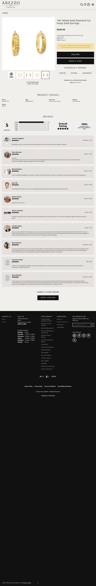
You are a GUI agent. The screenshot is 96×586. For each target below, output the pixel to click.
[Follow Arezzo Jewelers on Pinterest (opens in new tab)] (89, 335)
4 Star (16, 124)
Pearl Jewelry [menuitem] (44, 352)
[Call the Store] (22, 324)
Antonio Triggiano (18, 138)
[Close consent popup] (38, 582)
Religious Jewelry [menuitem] (45, 350)
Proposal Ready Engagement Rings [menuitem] (46, 320)
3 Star (16, 126)
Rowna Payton (16, 197)
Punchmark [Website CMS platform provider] (51, 395)
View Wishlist (60, 327)
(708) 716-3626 (32, 84)
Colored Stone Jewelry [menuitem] (47, 347)
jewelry (5, 13)
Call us (4, 319)
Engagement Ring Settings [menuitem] (46, 324)
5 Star (16, 122)
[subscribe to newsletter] (92, 325)
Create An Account (62, 322)
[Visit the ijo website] (42, 376)
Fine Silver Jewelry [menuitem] (46, 355)
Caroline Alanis (17, 226)
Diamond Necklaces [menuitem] (46, 369)
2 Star (16, 128)
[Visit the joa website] (48, 376)
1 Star (16, 130)
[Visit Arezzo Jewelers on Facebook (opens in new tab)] (79, 335)
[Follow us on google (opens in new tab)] (74, 335)
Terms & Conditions (50, 386)
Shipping (62, 73)
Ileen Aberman (17, 152)
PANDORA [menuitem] (44, 363)
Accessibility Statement (64, 386)
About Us (59, 319)
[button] (81, 5)
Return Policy (28, 386)
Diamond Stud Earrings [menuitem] (47, 366)
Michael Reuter (17, 169)
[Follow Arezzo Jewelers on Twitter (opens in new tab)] (74, 340)
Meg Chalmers (16, 243)
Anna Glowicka (17, 275)
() (48, 122)
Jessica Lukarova (17, 210)
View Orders (60, 324)
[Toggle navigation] (93, 4)
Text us (4, 322)
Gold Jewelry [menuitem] (44, 344)
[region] (28, 43)
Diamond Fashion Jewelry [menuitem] (46, 336)
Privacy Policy (38, 386)
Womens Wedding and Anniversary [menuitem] (47, 331)
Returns (74, 73)
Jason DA (15, 183)
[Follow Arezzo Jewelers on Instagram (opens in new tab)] (84, 335)
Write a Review (48, 297)
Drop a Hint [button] (75, 61)
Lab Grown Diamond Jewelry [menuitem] (47, 340)
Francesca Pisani (17, 260)
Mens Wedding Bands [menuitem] (47, 328)
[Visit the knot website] (53, 376)
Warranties (87, 73)
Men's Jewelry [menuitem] (45, 361)
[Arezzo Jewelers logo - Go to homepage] (11, 4)
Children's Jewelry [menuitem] (46, 358)
